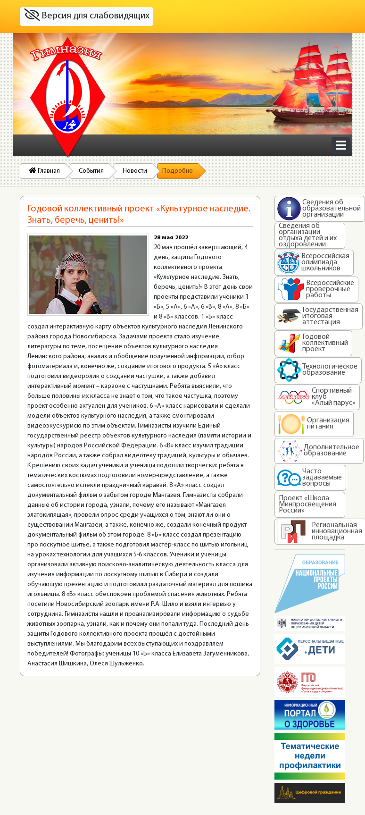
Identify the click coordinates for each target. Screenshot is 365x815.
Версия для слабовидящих (86, 15)
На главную (68, 97)
